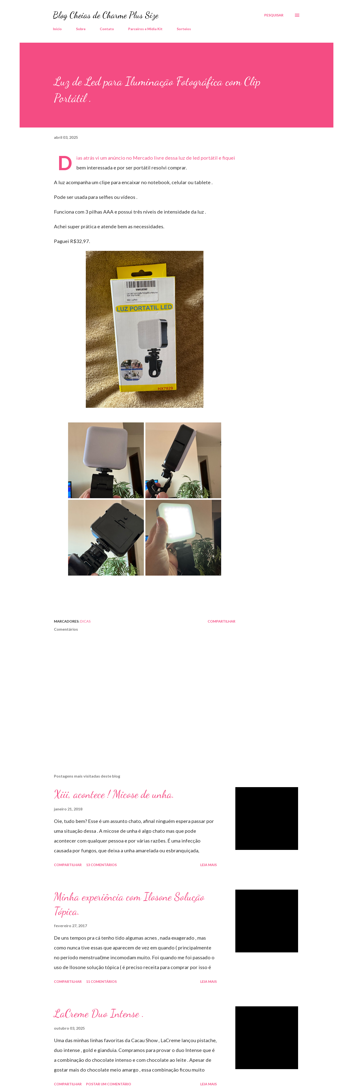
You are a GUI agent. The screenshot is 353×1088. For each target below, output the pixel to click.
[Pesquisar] (273, 15)
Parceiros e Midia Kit (145, 29)
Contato (107, 29)
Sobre (81, 29)
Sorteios (184, 29)
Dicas (85, 621)
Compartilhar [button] (221, 621)
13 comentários (101, 865)
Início (57, 29)
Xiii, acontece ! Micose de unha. (114, 794)
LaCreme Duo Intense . (99, 1013)
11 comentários (101, 981)
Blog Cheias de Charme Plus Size (105, 15)
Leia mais (208, 865)
